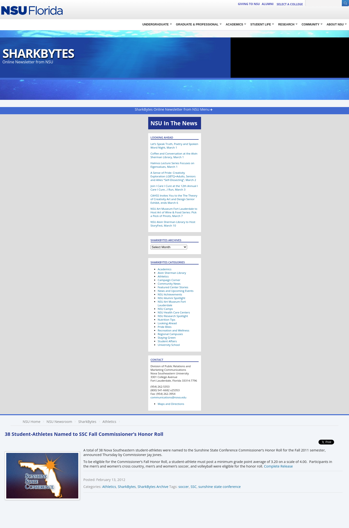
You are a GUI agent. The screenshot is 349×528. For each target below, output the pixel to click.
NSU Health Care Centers (174, 312)
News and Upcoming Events (176, 291)
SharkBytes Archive (153, 486)
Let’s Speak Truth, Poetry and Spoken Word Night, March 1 (174, 145)
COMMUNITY (310, 24)
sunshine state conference (219, 486)
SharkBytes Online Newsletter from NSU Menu (172, 109)
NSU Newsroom (59, 421)
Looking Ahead (167, 323)
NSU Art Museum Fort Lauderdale (172, 303)
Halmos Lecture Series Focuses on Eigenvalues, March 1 (172, 164)
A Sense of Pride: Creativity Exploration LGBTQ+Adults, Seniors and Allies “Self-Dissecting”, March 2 (173, 176)
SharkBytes (38, 53)
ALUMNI (268, 4)
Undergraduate (155, 24)
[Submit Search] (345, 3)
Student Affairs (167, 341)
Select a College (290, 4)
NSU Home (31, 421)
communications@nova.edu (168, 397)
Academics (234, 24)
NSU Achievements (170, 294)
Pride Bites (164, 327)
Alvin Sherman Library (172, 273)
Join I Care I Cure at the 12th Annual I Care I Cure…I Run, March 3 (174, 187)
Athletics (163, 276)
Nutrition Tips (166, 319)
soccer (183, 486)
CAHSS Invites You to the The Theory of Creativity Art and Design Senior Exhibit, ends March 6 (174, 199)
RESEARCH (286, 24)
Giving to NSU (249, 4)
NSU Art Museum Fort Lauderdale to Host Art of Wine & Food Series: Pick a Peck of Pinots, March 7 (174, 212)
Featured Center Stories (173, 287)
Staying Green (167, 337)
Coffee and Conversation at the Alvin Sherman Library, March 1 (174, 155)
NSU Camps (165, 309)
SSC (193, 486)
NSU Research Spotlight (173, 316)
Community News (169, 283)
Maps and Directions (171, 404)
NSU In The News (174, 123)
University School (169, 345)
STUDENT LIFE (260, 24)
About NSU (335, 24)
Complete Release (278, 466)
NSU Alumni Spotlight (171, 298)
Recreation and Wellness (174, 330)
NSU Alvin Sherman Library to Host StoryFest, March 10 (173, 223)
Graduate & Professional (197, 24)
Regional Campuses (170, 334)
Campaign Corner (169, 280)
